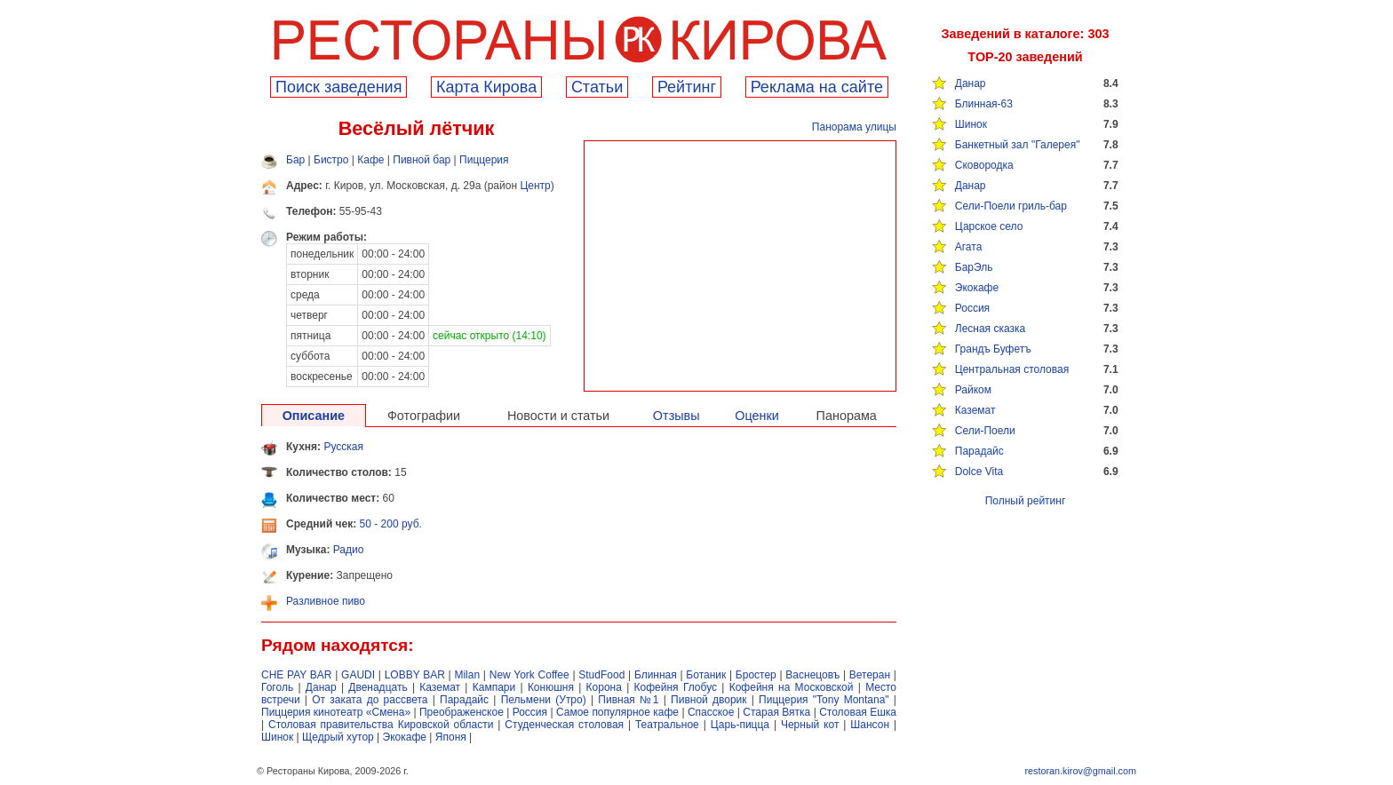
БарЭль (974, 267)
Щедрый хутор (338, 737)
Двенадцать (377, 687)
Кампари (494, 687)
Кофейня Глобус (675, 687)
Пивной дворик (708, 700)
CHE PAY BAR (296, 675)
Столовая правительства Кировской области (380, 724)
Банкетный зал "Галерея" (1017, 145)
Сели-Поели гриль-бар (1011, 206)
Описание (314, 415)
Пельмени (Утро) (543, 700)
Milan (467, 675)
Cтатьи (597, 87)
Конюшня (551, 687)
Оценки (757, 415)
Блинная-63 (984, 104)
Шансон (869, 724)
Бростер (756, 675)
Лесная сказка (990, 328)
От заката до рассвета (369, 700)
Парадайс (979, 451)
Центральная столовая (1012, 369)
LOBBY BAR (415, 675)
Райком (973, 390)
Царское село (989, 226)
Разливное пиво (325, 601)
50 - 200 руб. (391, 524)
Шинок (971, 124)
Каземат (975, 410)
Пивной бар (421, 160)
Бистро (331, 160)
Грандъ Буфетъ (993, 349)
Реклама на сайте (817, 87)
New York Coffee (529, 675)
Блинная (655, 675)
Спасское (711, 712)
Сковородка (984, 165)
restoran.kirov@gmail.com (1080, 770)
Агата (969, 247)
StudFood (601, 675)
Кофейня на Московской (791, 687)
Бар (295, 160)
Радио (348, 549)
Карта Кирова (486, 87)
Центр (535, 185)
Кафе (370, 160)
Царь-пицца (740, 724)
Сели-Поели (985, 430)
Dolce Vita (979, 471)
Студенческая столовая (564, 724)
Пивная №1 (628, 700)
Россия (972, 308)
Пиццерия (484, 160)
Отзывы (676, 415)
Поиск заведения (338, 87)
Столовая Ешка (857, 712)
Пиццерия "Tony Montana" (824, 700)
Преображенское (461, 712)
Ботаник (706, 675)
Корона (604, 687)
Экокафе (977, 287)
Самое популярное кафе (617, 712)
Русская (343, 446)
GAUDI (358, 675)
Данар (970, 83)
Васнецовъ (812, 675)
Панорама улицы (854, 127)
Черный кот (810, 724)
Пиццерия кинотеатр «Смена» (335, 712)
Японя (450, 737)
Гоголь (277, 687)
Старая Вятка (776, 712)
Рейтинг (686, 87)
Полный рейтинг (1025, 501)
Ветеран (869, 675)
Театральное (667, 724)
